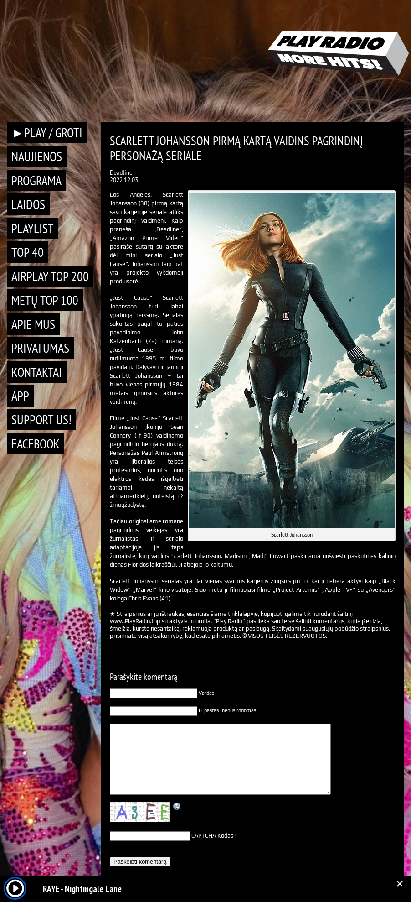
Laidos (28, 204)
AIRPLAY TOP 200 (50, 276)
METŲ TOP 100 (44, 300)
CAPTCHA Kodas (212, 835)
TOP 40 (27, 252)
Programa (36, 180)
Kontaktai (36, 372)
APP (20, 395)
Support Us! (41, 419)
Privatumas (40, 347)
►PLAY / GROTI (46, 132)
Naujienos (36, 156)
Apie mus (33, 324)
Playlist (32, 228)
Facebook (35, 443)
